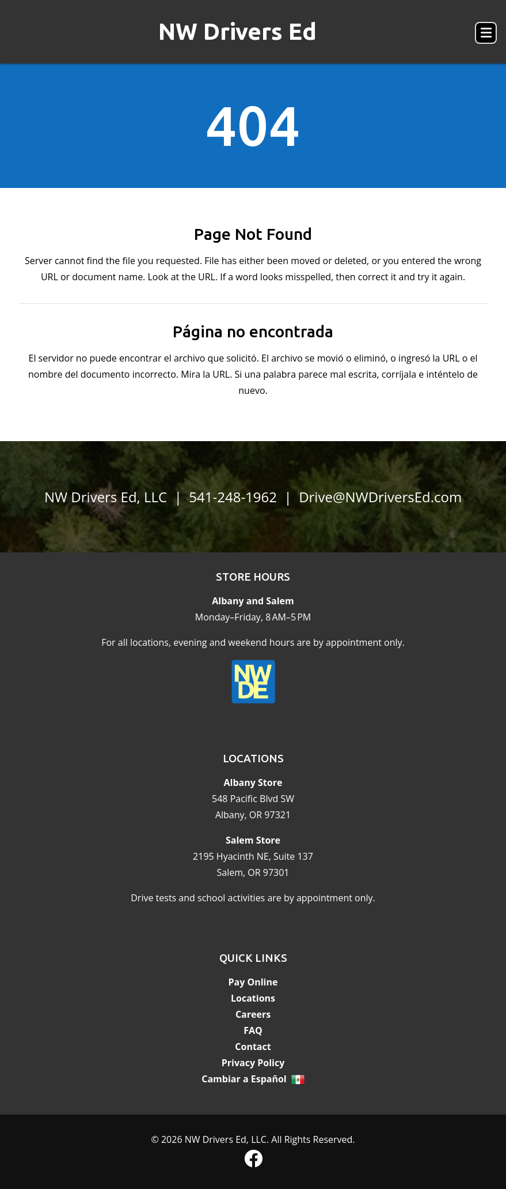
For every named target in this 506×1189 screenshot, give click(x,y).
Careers (253, 1014)
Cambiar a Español (244, 1079)
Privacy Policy (253, 1062)
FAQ (253, 1030)
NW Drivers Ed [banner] (237, 31)
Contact (253, 1046)
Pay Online (253, 982)
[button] (486, 33)
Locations (253, 998)
